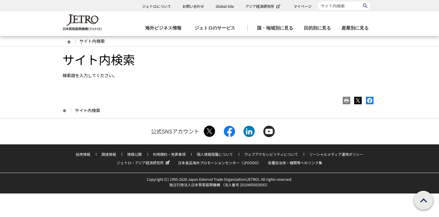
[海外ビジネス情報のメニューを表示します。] (165, 28)
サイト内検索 (317, 1)
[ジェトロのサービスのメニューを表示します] (216, 28)
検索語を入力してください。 (89, 75)
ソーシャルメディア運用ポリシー (336, 154)
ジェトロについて (156, 6)
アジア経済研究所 (263, 6)
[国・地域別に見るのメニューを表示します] (277, 28)
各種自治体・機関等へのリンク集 (295, 162)
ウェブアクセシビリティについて (271, 154)
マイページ (302, 6)
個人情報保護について (215, 154)
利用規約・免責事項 (169, 154)
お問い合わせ (193, 6)
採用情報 (83, 154)
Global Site (225, 6)
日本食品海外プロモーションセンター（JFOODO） (219, 162)
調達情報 (108, 154)
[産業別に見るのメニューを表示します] (356, 28)
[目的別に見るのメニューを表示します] (319, 28)
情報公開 (134, 154)
